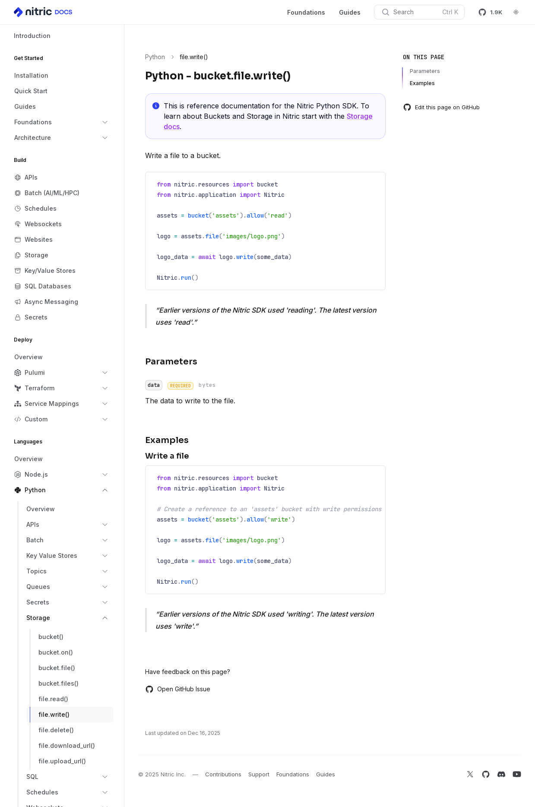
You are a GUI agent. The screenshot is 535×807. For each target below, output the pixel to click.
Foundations (306, 12)
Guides (350, 12)
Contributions (223, 774)
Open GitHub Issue (177, 689)
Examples (422, 83)
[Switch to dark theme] (516, 12)
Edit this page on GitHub (441, 107)
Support (258, 774)
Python (155, 56)
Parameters (425, 71)
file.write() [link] (194, 56)
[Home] (43, 12)
